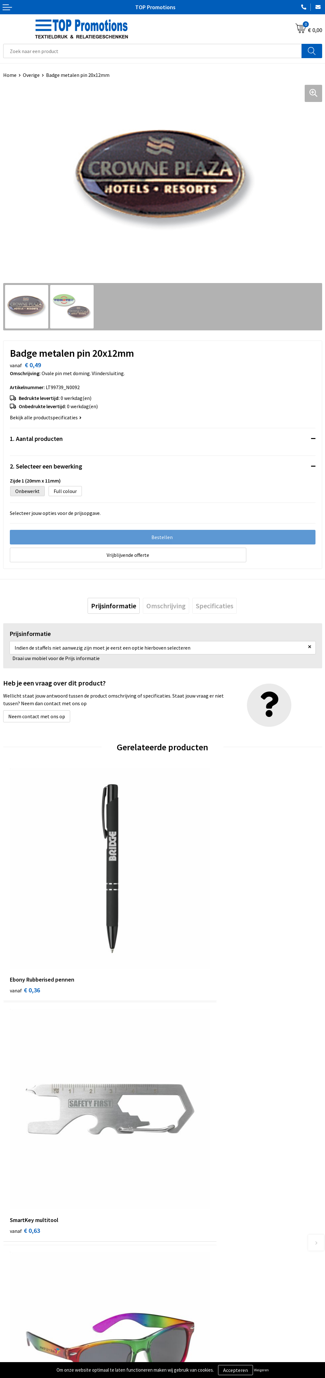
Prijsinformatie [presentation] (113, 605)
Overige (31, 75)
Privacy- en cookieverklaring (33, 1357)
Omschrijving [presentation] (166, 605)
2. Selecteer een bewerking (46, 466)
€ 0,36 (25, 936)
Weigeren (261, 1370)
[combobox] (152, 51)
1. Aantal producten (36, 438)
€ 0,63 (184, 936)
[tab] (114, 606)
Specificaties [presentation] (214, 605)
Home (10, 75)
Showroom (177, 1348)
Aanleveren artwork (187, 1357)
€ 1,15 (25, 1124)
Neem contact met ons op (36, 716)
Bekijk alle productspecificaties (46, 417)
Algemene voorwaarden (29, 1348)
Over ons (175, 1237)
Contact (174, 1247)
